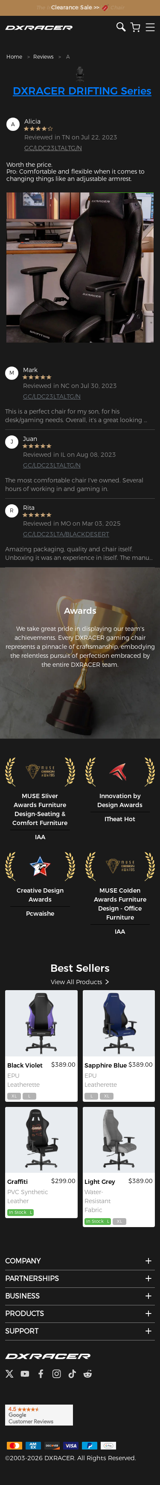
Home (14, 56)
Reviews (43, 56)
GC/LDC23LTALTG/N (53, 148)
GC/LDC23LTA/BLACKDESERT (56, 534)
